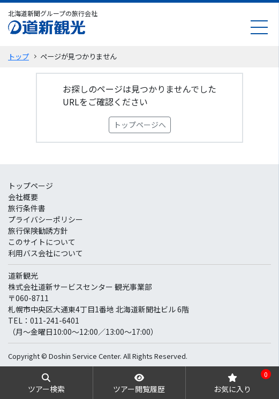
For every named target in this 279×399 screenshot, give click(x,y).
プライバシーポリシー (45, 219)
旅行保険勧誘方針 (38, 230)
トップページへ (140, 124)
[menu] (259, 27)
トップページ (30, 185)
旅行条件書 (27, 208)
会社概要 (23, 196)
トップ (18, 56)
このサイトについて (42, 241)
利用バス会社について (45, 253)
